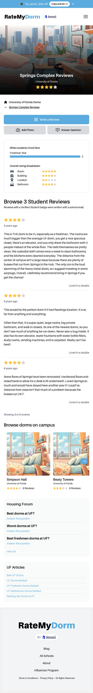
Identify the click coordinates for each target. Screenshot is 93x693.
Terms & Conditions (28, 678)
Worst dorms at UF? (22, 526)
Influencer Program (46, 670)
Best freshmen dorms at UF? (28, 538)
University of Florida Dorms (25, 102)
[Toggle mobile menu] (85, 16)
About (46, 663)
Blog (46, 648)
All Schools (46, 656)
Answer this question (18, 518)
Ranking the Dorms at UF (20, 596)
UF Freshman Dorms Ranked (23, 585)
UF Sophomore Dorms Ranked (24, 590)
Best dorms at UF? (20, 513)
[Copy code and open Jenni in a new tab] (59, 4)
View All (11, 551)
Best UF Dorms (15, 575)
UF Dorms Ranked (17, 580)
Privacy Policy (46, 678)
